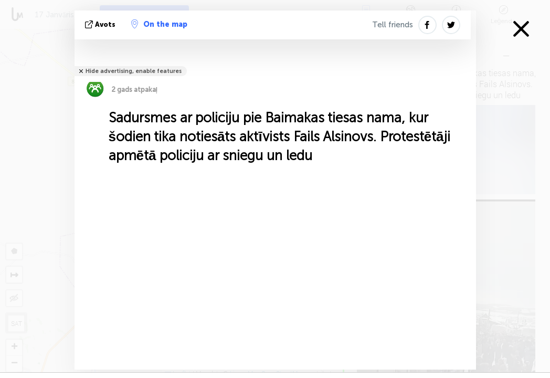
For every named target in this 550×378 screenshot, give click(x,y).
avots (101, 24)
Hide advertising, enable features (134, 71)
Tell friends (392, 24)
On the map (159, 24)
